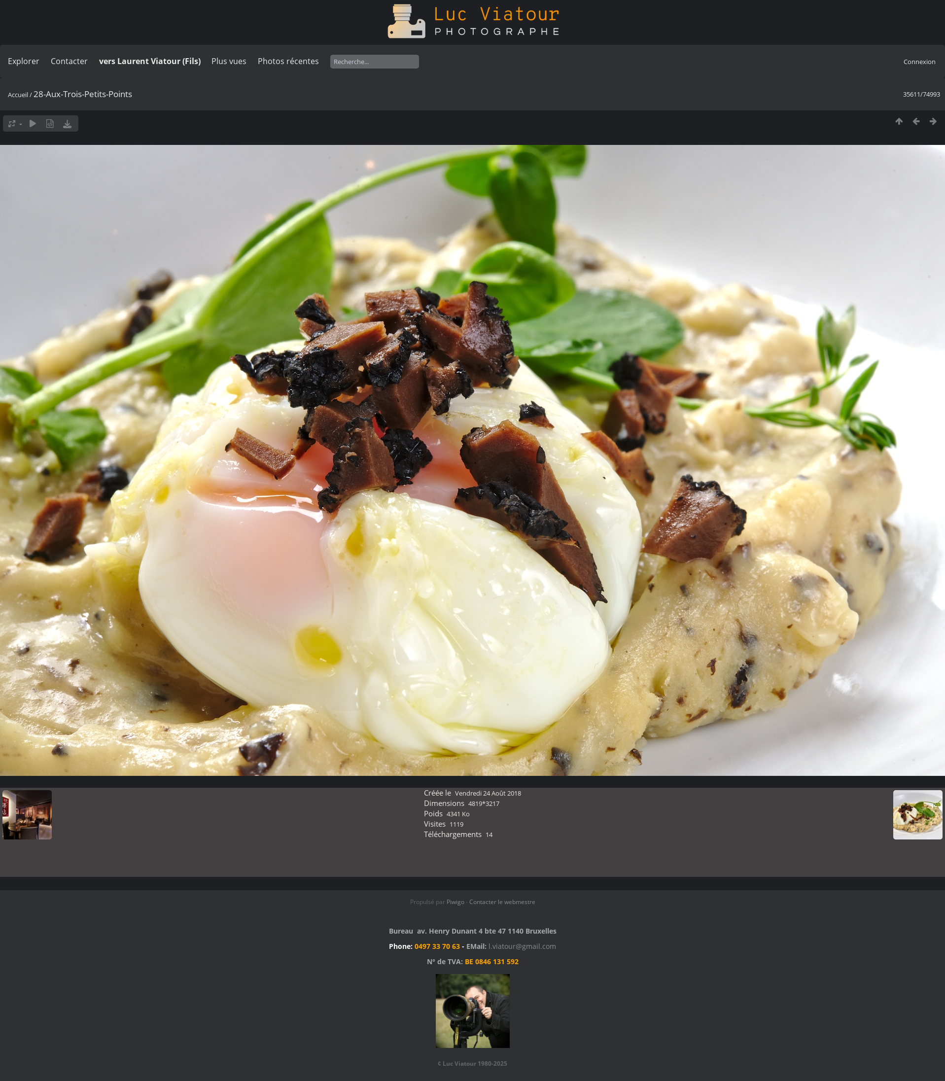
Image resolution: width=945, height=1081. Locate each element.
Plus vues (228, 61)
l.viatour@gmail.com (522, 946)
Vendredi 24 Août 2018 (488, 793)
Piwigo (455, 902)
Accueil (18, 94)
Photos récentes (288, 61)
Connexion (920, 61)
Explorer (23, 61)
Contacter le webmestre (502, 902)
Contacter (69, 61)
